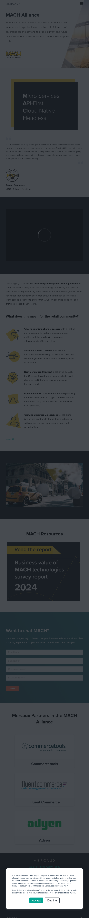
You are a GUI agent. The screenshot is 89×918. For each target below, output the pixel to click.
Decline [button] (52, 900)
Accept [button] (36, 900)
